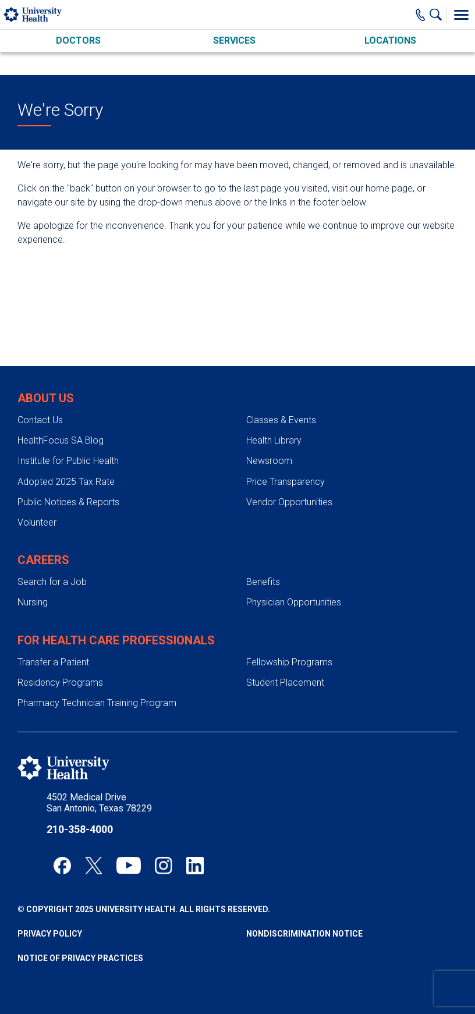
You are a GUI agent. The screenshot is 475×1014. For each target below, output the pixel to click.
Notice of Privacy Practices (80, 958)
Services (234, 40)
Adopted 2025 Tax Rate (66, 481)
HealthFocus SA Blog (60, 440)
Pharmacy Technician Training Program (96, 702)
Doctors (78, 40)
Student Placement (285, 682)
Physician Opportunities (293, 602)
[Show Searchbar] (438, 14)
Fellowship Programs (289, 662)
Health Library (274, 440)
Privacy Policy (49, 933)
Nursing (32, 602)
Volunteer (36, 522)
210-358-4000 (80, 829)
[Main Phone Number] (420, 14)
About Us (45, 398)
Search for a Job (52, 581)
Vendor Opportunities (289, 502)
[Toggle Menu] (461, 14)
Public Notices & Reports (68, 502)
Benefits (263, 581)
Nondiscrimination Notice (304, 933)
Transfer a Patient (53, 662)
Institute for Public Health (68, 460)
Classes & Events (281, 420)
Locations (390, 40)
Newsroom (269, 460)
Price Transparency (285, 481)
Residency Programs (60, 682)
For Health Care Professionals (116, 640)
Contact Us (40, 420)
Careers (43, 560)
